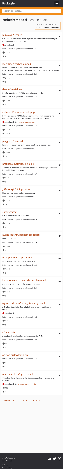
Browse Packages (7, 468)
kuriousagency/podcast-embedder (21, 234)
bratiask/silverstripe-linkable (18, 163)
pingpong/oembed (12, 141)
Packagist (8, 3)
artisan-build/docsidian (15, 355)
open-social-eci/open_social (17, 374)
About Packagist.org (8, 458)
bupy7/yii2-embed (12, 35)
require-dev (55, 27)
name (45, 24)
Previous (7, 400)
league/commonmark (26, 122)
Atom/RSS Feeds (7, 461)
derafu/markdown (12, 89)
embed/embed (13, 20)
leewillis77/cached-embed (16, 64)
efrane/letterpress (12, 332)
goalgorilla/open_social (27, 384)
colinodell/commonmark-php (18, 112)
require (46, 27)
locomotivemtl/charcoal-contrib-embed (24, 280)
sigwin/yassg (9, 212)
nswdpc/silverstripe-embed (17, 257)
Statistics (5, 465)
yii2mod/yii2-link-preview (16, 189)
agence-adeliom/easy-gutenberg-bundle (24, 303)
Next (38, 400)
